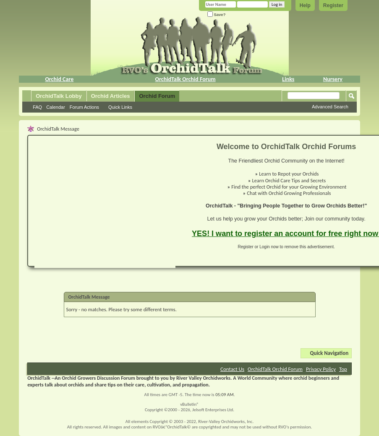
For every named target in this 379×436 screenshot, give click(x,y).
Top (343, 369)
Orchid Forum (157, 96)
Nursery (332, 79)
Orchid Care (59, 79)
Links (288, 79)
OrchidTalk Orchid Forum (185, 79)
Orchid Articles (110, 96)
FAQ (37, 107)
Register (333, 5)
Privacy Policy (321, 369)
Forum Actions (84, 107)
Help (305, 5)
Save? (216, 14)
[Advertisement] (91, 205)
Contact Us (232, 369)
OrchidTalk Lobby (59, 96)
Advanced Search (330, 106)
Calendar (55, 107)
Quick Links (120, 107)
